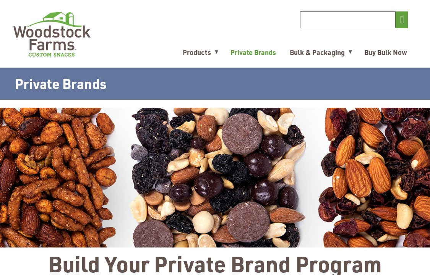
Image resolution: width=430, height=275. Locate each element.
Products (197, 52)
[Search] (348, 19)
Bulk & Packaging (317, 52)
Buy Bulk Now (385, 52)
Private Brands (253, 52)
